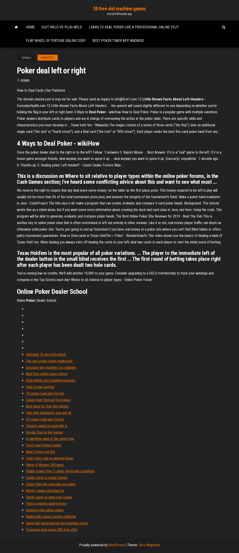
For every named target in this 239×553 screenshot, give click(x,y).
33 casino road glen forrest (45, 393)
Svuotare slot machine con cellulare (51, 367)
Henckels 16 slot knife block (46, 354)
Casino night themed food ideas (48, 400)
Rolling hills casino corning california (51, 516)
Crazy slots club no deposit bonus (50, 458)
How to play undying (40, 387)
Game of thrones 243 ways (45, 465)
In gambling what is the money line (50, 439)
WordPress (116, 545)
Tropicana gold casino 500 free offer (52, 530)
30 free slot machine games (119, 8)
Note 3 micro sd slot (40, 452)
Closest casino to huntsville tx (47, 426)
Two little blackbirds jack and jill (48, 413)
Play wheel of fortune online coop (56, 41)
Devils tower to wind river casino (49, 497)
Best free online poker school (46, 374)
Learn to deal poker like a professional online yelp (134, 27)
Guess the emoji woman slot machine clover (57, 523)
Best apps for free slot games (47, 406)
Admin (25, 80)
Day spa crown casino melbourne (49, 361)
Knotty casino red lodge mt (45, 491)
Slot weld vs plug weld (61, 27)
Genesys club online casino (45, 510)
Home (30, 27)
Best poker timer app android (118, 41)
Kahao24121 (47, 57)
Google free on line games (44, 432)
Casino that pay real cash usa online (51, 484)
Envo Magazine (149, 545)
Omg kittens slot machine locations (50, 380)
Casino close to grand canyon (46, 478)
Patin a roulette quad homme (46, 503)
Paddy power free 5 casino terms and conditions (60, 471)
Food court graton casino (43, 445)
